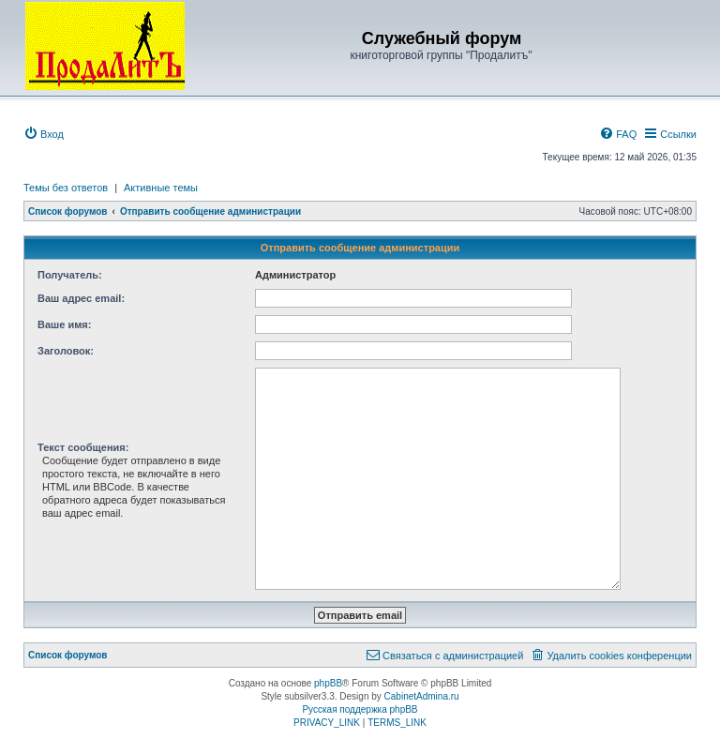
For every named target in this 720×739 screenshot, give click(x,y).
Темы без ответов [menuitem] (65, 187)
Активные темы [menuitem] (161, 187)
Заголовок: (66, 350)
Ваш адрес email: (81, 298)
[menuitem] (43, 134)
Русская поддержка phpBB (359, 709)
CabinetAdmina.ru (421, 696)
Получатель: (70, 274)
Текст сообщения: (83, 447)
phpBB (328, 683)
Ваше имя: (64, 324)
